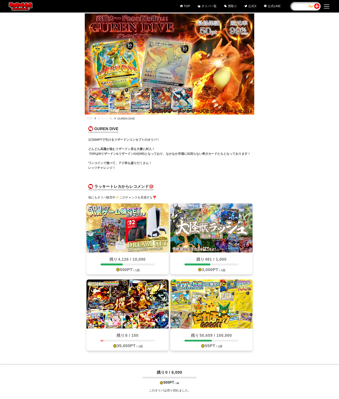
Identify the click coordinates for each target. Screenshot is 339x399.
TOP (89, 118)
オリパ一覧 (105, 118)
